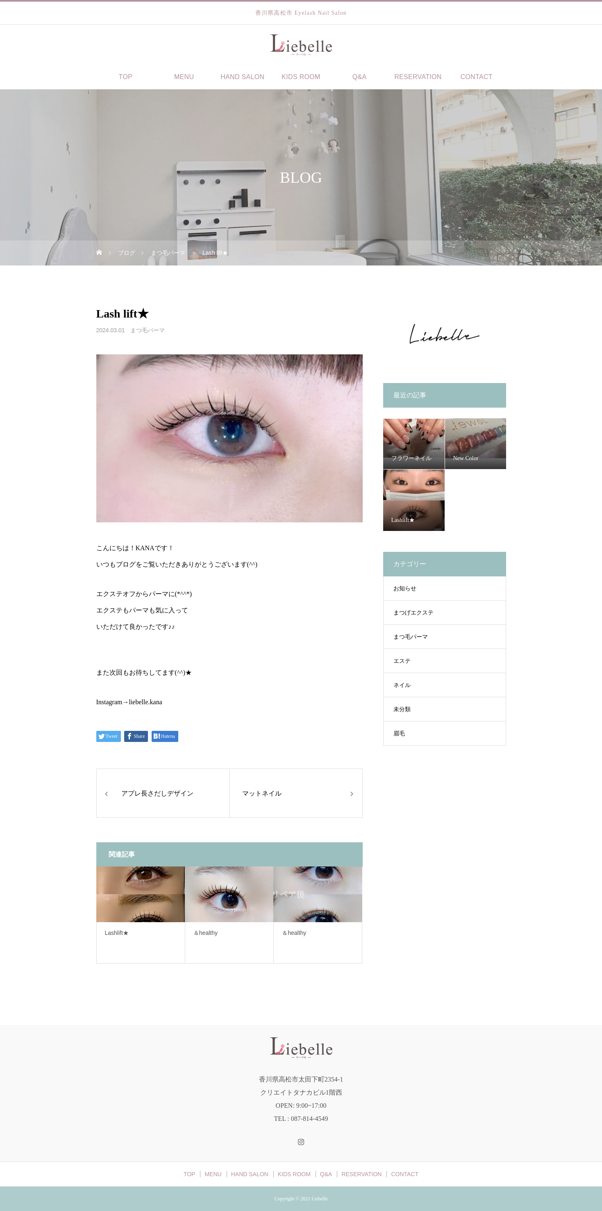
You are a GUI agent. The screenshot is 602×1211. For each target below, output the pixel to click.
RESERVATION (418, 76)
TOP (126, 76)
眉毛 (399, 733)
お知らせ (404, 588)
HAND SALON (242, 76)
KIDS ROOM (301, 76)
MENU (184, 76)
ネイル (402, 685)
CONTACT (476, 76)
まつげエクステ (413, 613)
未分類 (402, 709)
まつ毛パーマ (147, 330)
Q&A (359, 76)
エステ (402, 661)
